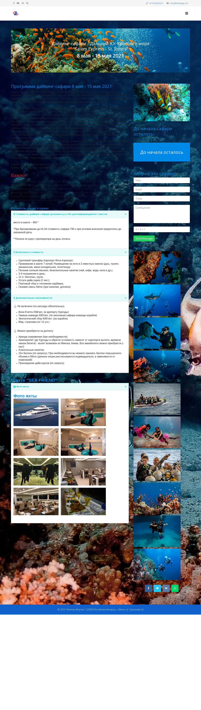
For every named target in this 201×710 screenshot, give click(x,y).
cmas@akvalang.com (179, 3)
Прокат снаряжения (160, 27)
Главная (68, 27)
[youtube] (18, 3)
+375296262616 (156, 3)
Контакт (82, 27)
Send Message (144, 238)
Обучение (97, 27)
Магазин (127, 27)
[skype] (27, 3)
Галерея (181, 27)
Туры (113, 27)
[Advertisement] (94, 662)
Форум (140, 27)
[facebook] (14, 3)
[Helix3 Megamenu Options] (186, 13)
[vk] (23, 3)
